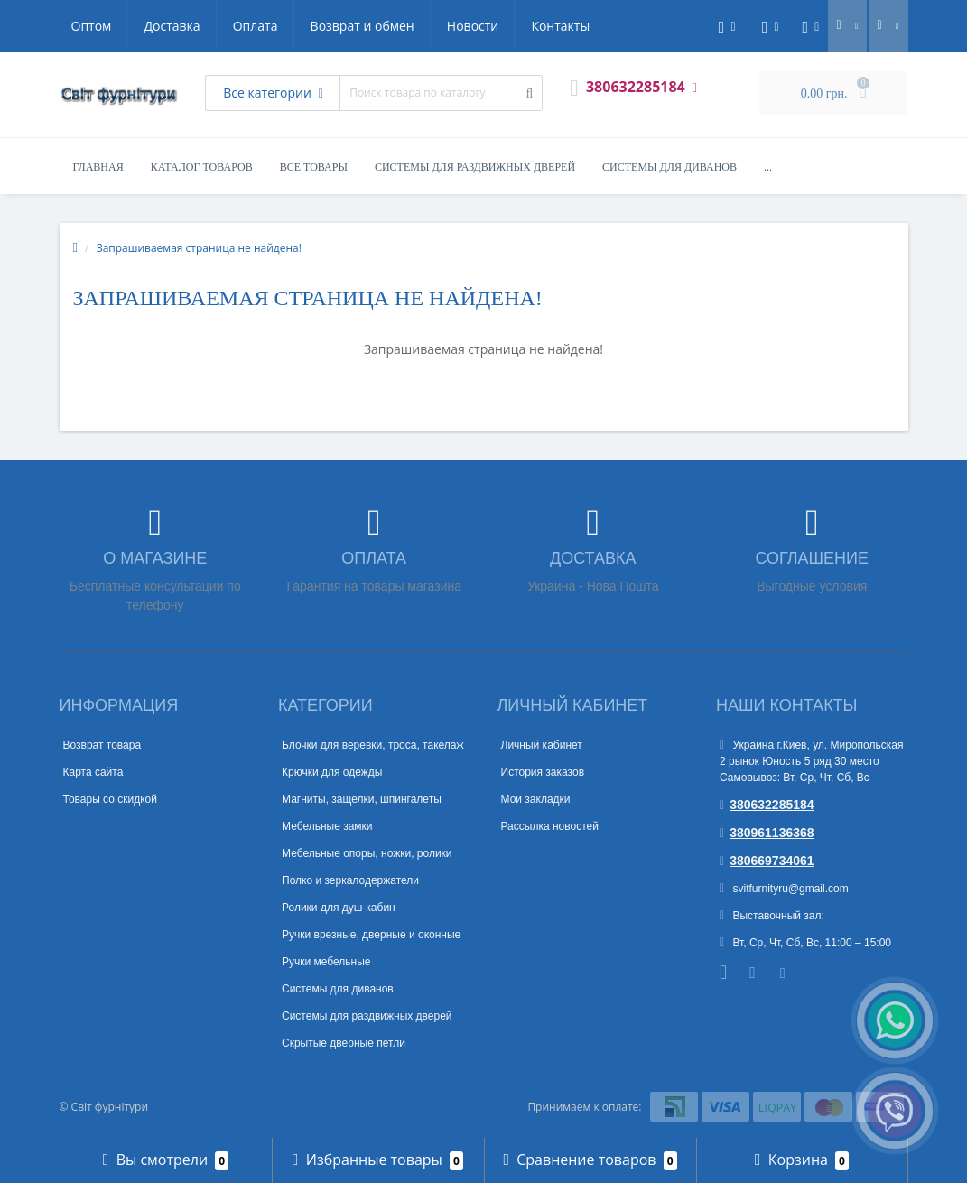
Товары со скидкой (110, 799)
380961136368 (767, 832)
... (768, 167)
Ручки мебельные (326, 961)
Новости (472, 25)
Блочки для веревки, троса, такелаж (373, 745)
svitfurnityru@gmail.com (784, 888)
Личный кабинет (541, 745)
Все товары (314, 167)
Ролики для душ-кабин (338, 907)
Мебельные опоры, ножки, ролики (367, 853)
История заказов (543, 772)
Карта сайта (93, 772)
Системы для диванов (669, 167)
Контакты (560, 25)
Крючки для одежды (332, 772)
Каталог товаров (202, 167)
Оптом (91, 25)
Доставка (172, 25)
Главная (98, 167)
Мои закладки (536, 799)
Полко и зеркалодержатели (350, 880)
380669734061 (767, 860)
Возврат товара (102, 745)
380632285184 (767, 804)
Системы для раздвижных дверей (475, 167)
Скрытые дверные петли (343, 1043)
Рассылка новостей (550, 826)
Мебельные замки (327, 826)
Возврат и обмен (362, 25)
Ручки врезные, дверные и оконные (371, 934)
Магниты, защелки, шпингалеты (362, 799)
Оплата (255, 25)
